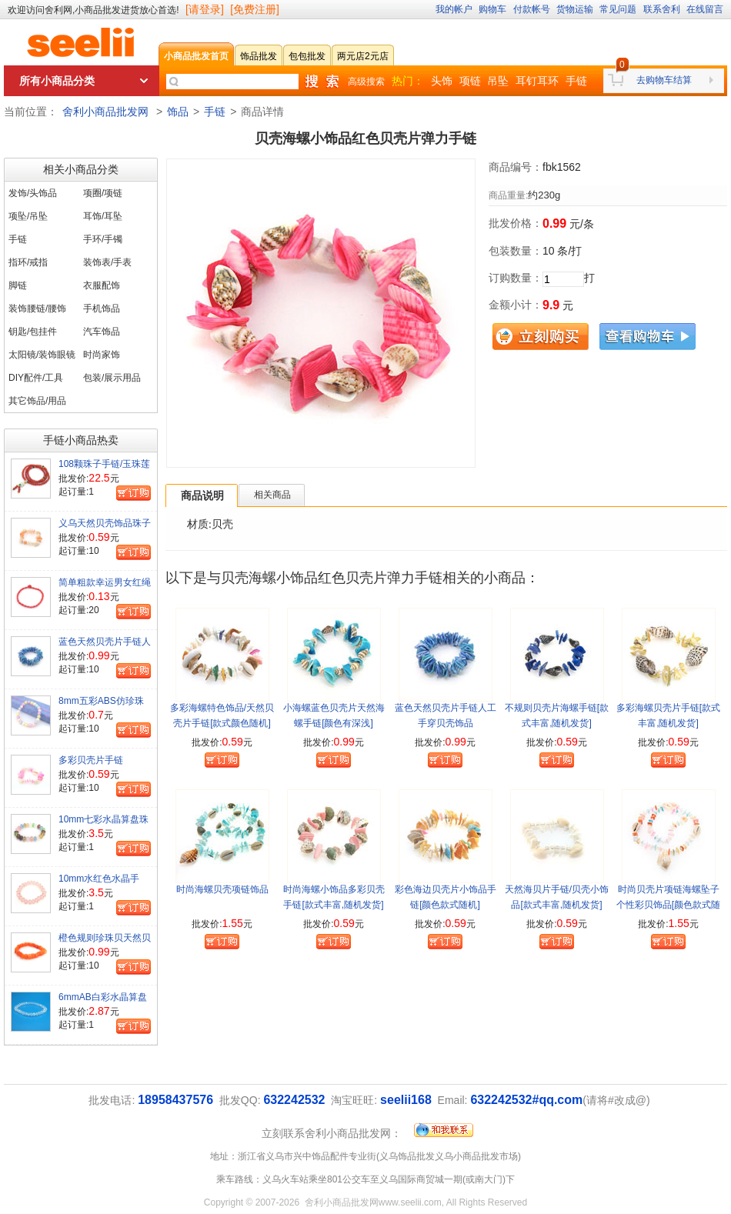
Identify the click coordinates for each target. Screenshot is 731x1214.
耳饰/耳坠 (102, 216)
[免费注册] (254, 9)
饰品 (178, 111)
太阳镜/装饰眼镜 (41, 354)
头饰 (441, 81)
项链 (470, 81)
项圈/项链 (102, 193)
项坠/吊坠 (28, 216)
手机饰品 (101, 308)
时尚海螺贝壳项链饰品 (222, 889)
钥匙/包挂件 (32, 331)
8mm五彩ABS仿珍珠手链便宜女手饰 (101, 707)
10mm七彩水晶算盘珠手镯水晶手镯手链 (103, 825)
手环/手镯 (102, 239)
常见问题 (617, 9)
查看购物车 (647, 336)
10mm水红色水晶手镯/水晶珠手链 (98, 884)
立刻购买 (540, 336)
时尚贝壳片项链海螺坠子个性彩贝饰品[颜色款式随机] (668, 905)
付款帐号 (531, 9)
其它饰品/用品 (37, 400)
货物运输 (574, 9)
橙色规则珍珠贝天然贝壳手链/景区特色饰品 (104, 944)
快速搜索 (322, 81)
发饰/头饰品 (32, 193)
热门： (408, 81)
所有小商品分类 (57, 81)
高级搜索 (366, 81)
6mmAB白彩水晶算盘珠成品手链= (102, 1003)
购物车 (492, 9)
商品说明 (202, 495)
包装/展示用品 (112, 377)
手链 (576, 81)
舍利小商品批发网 (105, 111)
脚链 (17, 285)
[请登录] (204, 9)
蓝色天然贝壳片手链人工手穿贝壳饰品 (104, 647)
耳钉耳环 (537, 81)
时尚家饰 (101, 354)
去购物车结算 (664, 80)
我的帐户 (454, 9)
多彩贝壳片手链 (90, 760)
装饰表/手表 (107, 262)
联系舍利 (661, 9)
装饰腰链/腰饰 (37, 308)
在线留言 (704, 9)
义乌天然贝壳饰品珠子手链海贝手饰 (104, 529)
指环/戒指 (28, 262)
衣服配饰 (101, 285)
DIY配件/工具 (35, 377)
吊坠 (498, 81)
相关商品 (272, 494)
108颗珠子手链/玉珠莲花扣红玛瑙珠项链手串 (104, 470)
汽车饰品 (101, 331)
